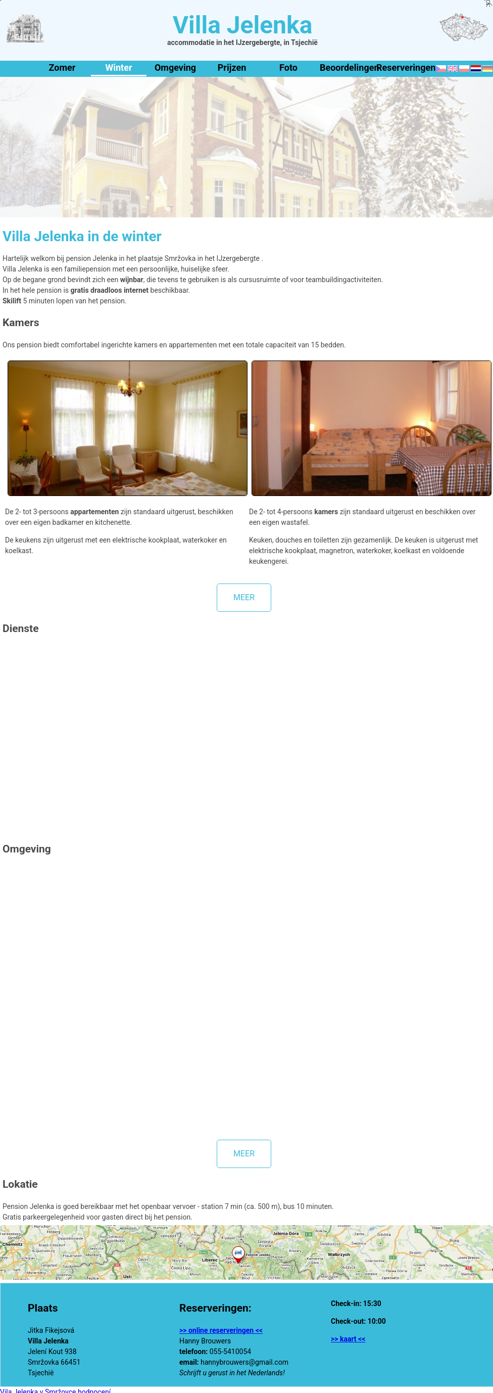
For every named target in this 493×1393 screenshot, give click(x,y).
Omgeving (175, 67)
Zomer (62, 67)
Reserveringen (402, 67)
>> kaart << (348, 1339)
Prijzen (232, 67)
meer (244, 597)
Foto (288, 67)
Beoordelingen (346, 67)
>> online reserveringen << (221, 1330)
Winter (118, 67)
